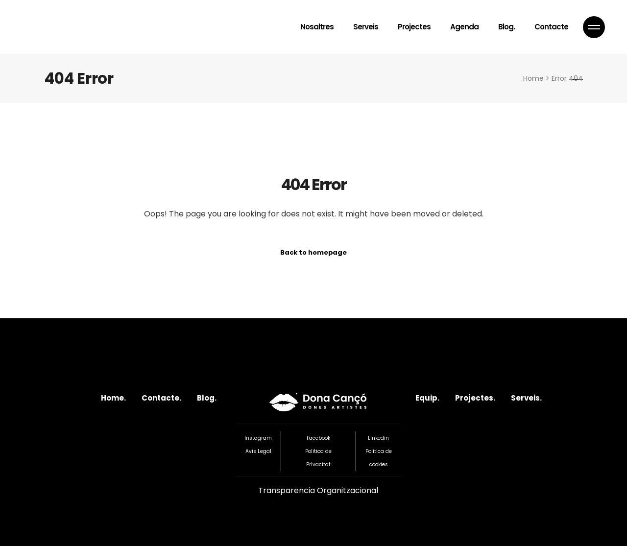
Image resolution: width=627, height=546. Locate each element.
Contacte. (161, 398)
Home (533, 78)
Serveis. (526, 398)
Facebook (318, 438)
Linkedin (378, 438)
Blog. (207, 398)
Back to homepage (313, 252)
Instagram (258, 438)
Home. (113, 398)
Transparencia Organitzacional (318, 490)
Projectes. (475, 398)
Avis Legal (258, 451)
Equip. (427, 398)
